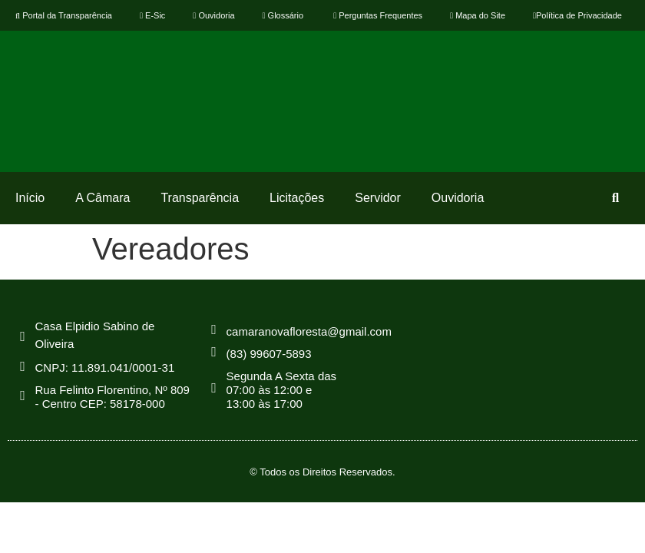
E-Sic (152, 15)
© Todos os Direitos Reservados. (322, 472)
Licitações (297, 197)
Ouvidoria (213, 15)
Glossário (283, 15)
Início (30, 197)
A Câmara (102, 197)
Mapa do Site (477, 15)
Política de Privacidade (577, 15)
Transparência (199, 197)
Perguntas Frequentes (376, 15)
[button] (615, 198)
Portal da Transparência (63, 15)
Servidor (378, 197)
